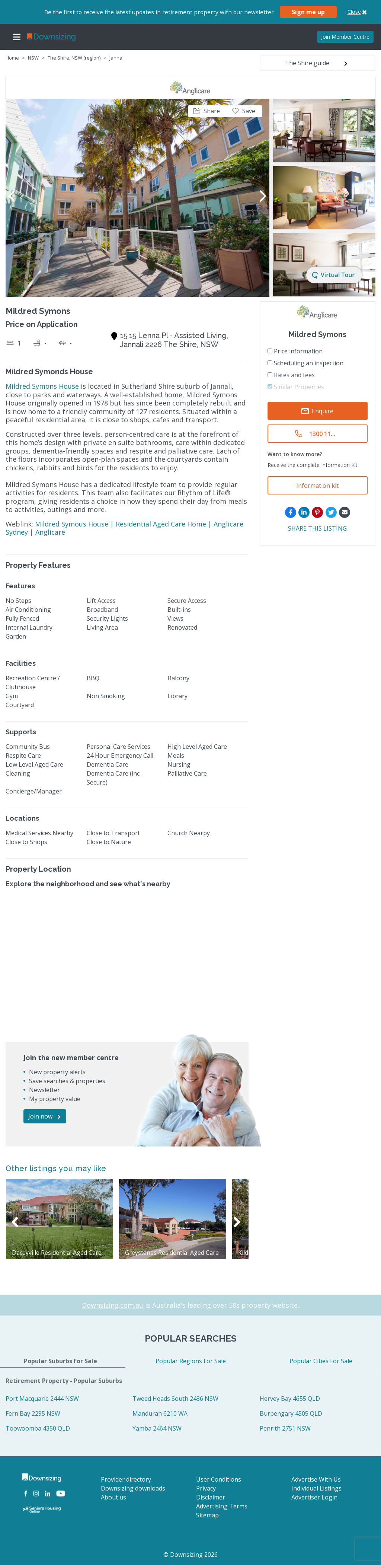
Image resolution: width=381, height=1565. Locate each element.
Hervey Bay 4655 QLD (290, 1398)
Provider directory (126, 1479)
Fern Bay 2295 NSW (33, 1413)
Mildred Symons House (42, 386)
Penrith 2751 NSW (285, 1428)
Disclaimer (210, 1497)
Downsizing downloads (133, 1488)
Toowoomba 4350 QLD (38, 1428)
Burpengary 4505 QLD (291, 1413)
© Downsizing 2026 (190, 1554)
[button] (206, 111)
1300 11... (322, 434)
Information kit (317, 485)
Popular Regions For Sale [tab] (191, 1361)
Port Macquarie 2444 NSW (42, 1398)
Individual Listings (316, 1488)
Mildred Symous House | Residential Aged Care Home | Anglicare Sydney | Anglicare (124, 528)
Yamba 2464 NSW (157, 1428)
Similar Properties (296, 387)
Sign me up (308, 12)
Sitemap (207, 1515)
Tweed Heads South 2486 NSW (175, 1398)
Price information (295, 351)
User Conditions (218, 1479)
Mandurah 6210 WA (160, 1413)
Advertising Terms (221, 1506)
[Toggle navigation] (16, 37)
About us (113, 1497)
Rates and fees (291, 375)
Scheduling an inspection (305, 363)
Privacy (206, 1488)
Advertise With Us (316, 1479)
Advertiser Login (314, 1497)
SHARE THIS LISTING (317, 528)
